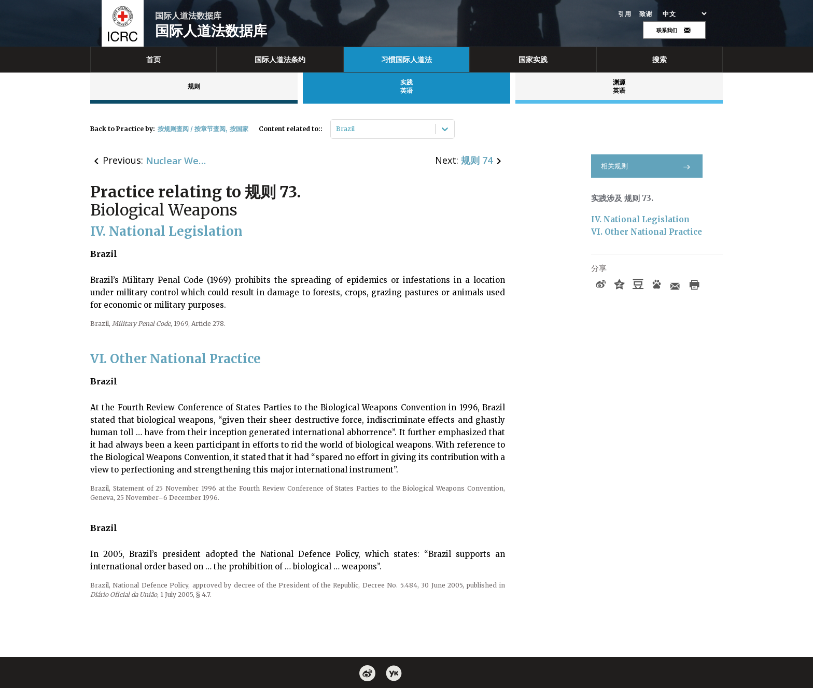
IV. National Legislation (640, 219)
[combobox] (337, 129)
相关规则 (647, 166)
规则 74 (477, 160)
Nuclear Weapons (177, 160)
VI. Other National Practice (646, 232)
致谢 (645, 14)
